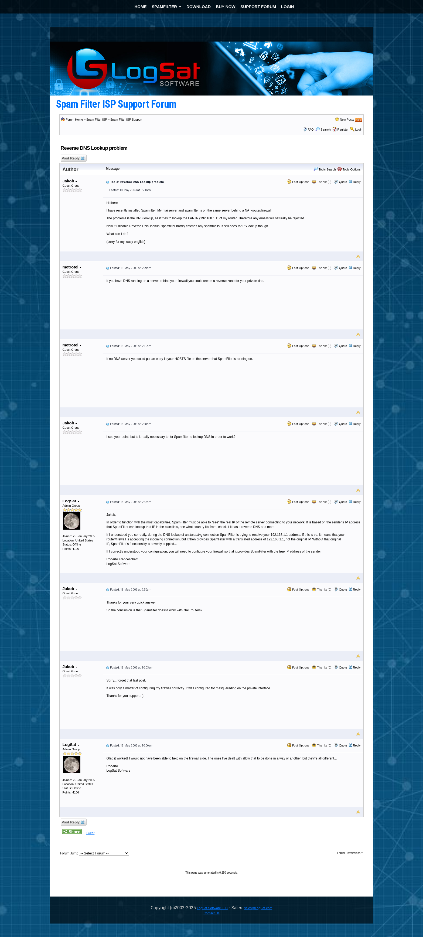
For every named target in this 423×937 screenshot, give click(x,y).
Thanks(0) (321, 182)
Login (359, 129)
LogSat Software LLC (212, 908)
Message (113, 169)
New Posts (347, 119)
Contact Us (211, 913)
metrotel (72, 267)
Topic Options (349, 169)
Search (323, 129)
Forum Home (74, 119)
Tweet (90, 833)
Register (343, 129)
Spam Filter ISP (96, 119)
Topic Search (324, 169)
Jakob (70, 181)
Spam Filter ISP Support (126, 119)
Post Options (298, 182)
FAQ (311, 129)
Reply (356, 181)
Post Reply (73, 158)
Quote (343, 181)
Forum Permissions (350, 852)
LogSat (71, 501)
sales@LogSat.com (258, 908)
